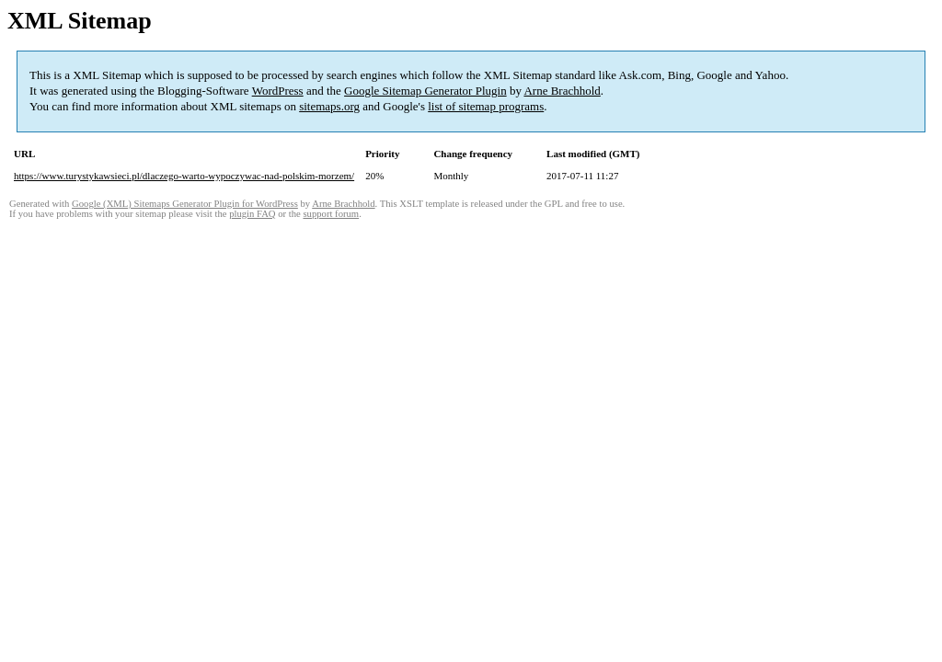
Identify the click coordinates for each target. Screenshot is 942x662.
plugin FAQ (252, 214)
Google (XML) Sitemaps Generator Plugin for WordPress (185, 204)
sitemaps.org (329, 106)
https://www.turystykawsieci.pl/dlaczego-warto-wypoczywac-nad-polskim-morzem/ (184, 175)
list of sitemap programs (486, 106)
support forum (331, 214)
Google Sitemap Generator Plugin (425, 90)
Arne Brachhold (561, 90)
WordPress (278, 90)
